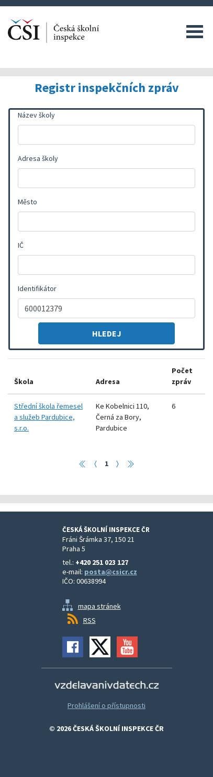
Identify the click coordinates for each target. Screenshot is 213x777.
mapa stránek (99, 606)
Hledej (106, 333)
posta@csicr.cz (110, 571)
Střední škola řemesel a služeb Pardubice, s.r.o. (48, 417)
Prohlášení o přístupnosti (106, 705)
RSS (89, 620)
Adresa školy (38, 158)
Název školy (36, 115)
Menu (194, 31)
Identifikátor (37, 288)
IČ (21, 245)
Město (27, 201)
